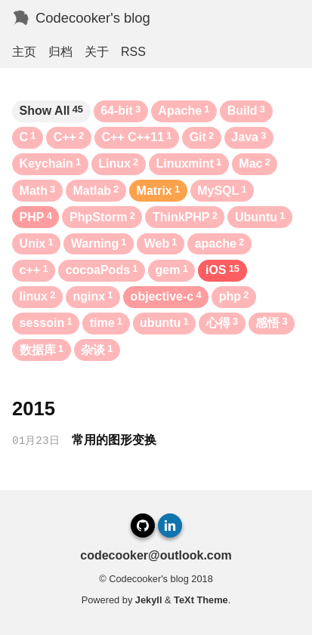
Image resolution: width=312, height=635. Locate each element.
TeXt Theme (201, 600)
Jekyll (148, 600)
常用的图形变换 (114, 439)
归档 (60, 51)
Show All (51, 110)
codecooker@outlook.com (156, 555)
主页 (24, 51)
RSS (133, 51)
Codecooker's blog (93, 18)
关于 (97, 51)
